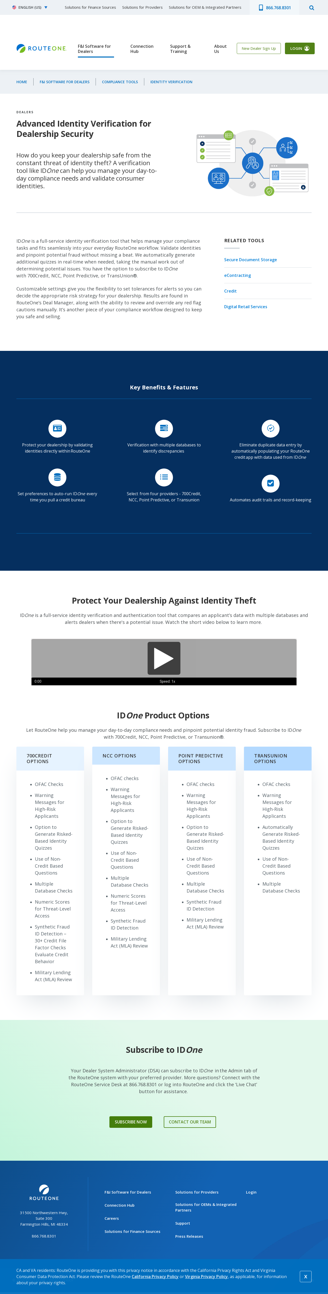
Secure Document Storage (250, 259)
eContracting (237, 275)
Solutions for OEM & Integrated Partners (205, 7)
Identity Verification (171, 81)
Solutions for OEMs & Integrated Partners (206, 1209)
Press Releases (189, 1238)
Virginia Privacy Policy (206, 1276)
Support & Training (177, 49)
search (312, 7)
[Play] (164, 658)
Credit (230, 291)
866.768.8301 (278, 8)
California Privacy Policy (155, 1276)
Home (21, 81)
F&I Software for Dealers (94, 49)
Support (182, 1224)
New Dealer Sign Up (254, 49)
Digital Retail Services (245, 307)
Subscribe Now (131, 1123)
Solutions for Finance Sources (90, 7)
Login (294, 49)
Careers (112, 1220)
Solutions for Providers (142, 7)
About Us (215, 49)
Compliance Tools (120, 81)
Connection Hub (139, 49)
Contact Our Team (190, 1123)
